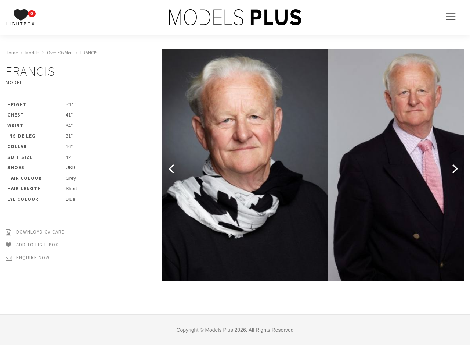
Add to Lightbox (32, 245)
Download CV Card (35, 232)
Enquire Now (28, 258)
